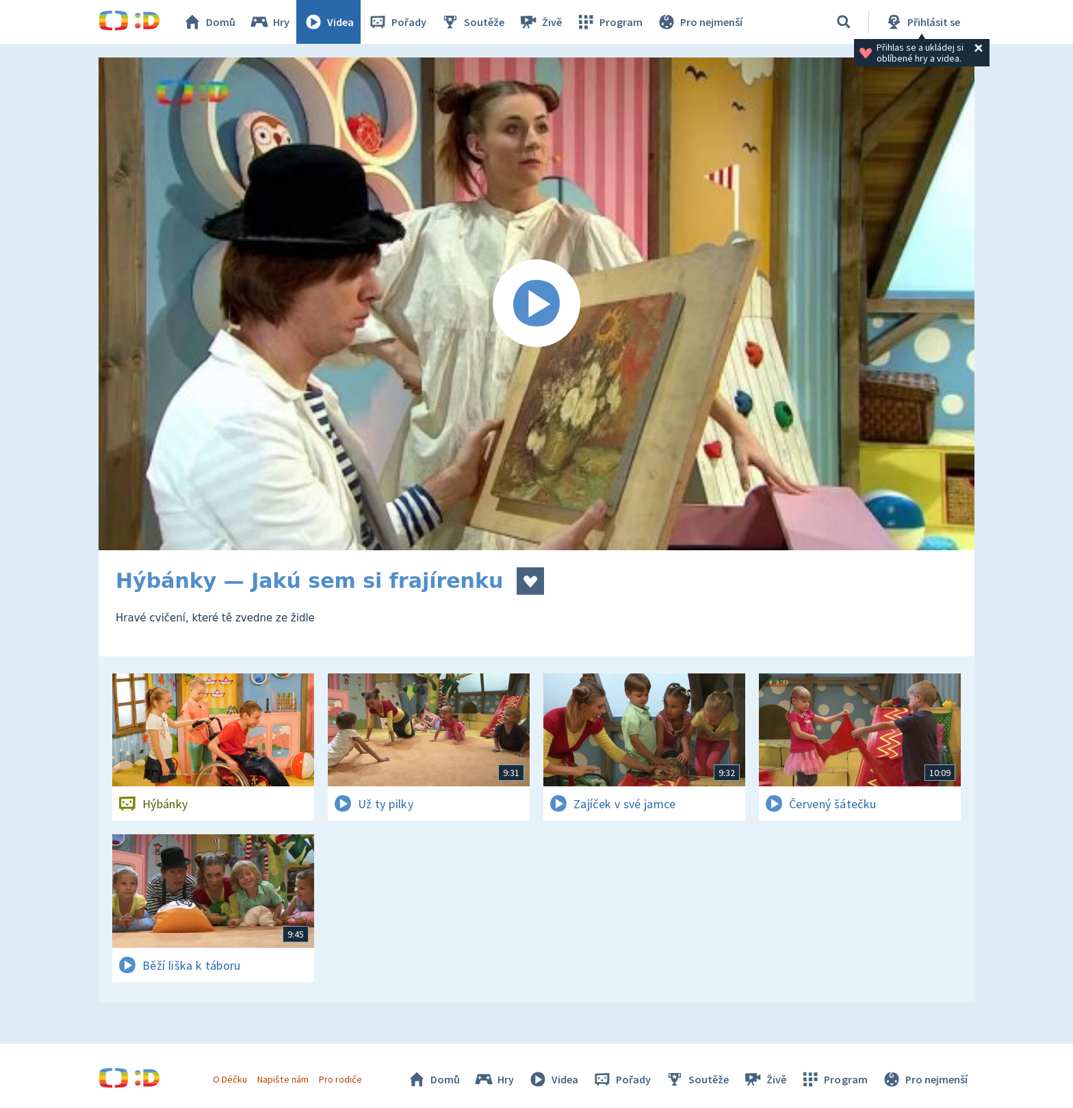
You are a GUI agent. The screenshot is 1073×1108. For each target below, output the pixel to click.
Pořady (396, 22)
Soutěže (472, 22)
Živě (540, 22)
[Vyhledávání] (843, 22)
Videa (328, 22)
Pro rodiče (340, 1079)
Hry (269, 22)
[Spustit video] (536, 303)
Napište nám (282, 1079)
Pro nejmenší (699, 22)
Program (609, 22)
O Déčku (230, 1079)
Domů (208, 22)
